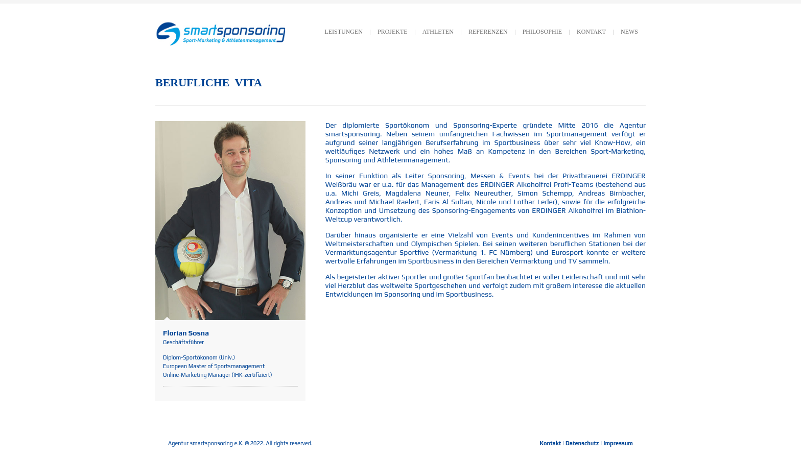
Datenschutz (582, 443)
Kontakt (550, 443)
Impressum (618, 443)
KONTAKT (591, 31)
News (629, 31)
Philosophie (542, 31)
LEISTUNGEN (343, 31)
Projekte (393, 31)
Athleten (438, 31)
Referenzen (488, 31)
